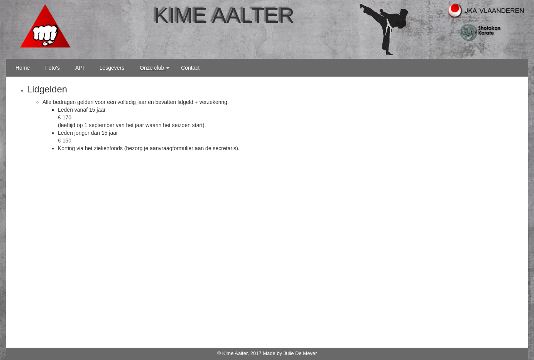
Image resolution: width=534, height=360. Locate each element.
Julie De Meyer (300, 353)
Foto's (52, 68)
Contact (190, 68)
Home (22, 68)
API (79, 68)
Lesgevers (112, 68)
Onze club (154, 68)
